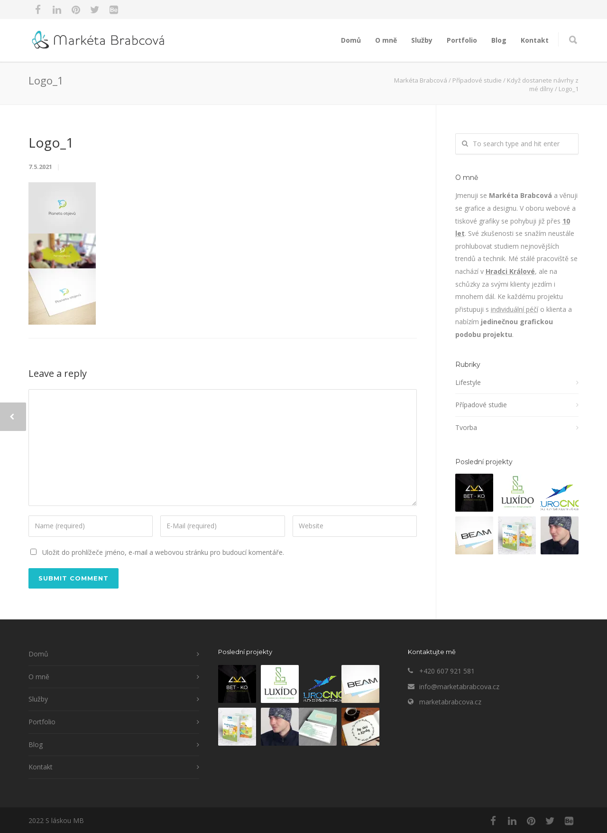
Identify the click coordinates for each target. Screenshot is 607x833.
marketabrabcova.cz (450, 701)
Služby (421, 40)
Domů (351, 40)
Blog (498, 40)
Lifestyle (468, 382)
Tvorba (466, 427)
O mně (386, 40)
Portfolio (462, 40)
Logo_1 (51, 142)
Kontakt (535, 40)
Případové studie (481, 404)
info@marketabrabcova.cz (459, 686)
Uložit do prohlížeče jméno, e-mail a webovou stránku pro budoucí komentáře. (163, 552)
